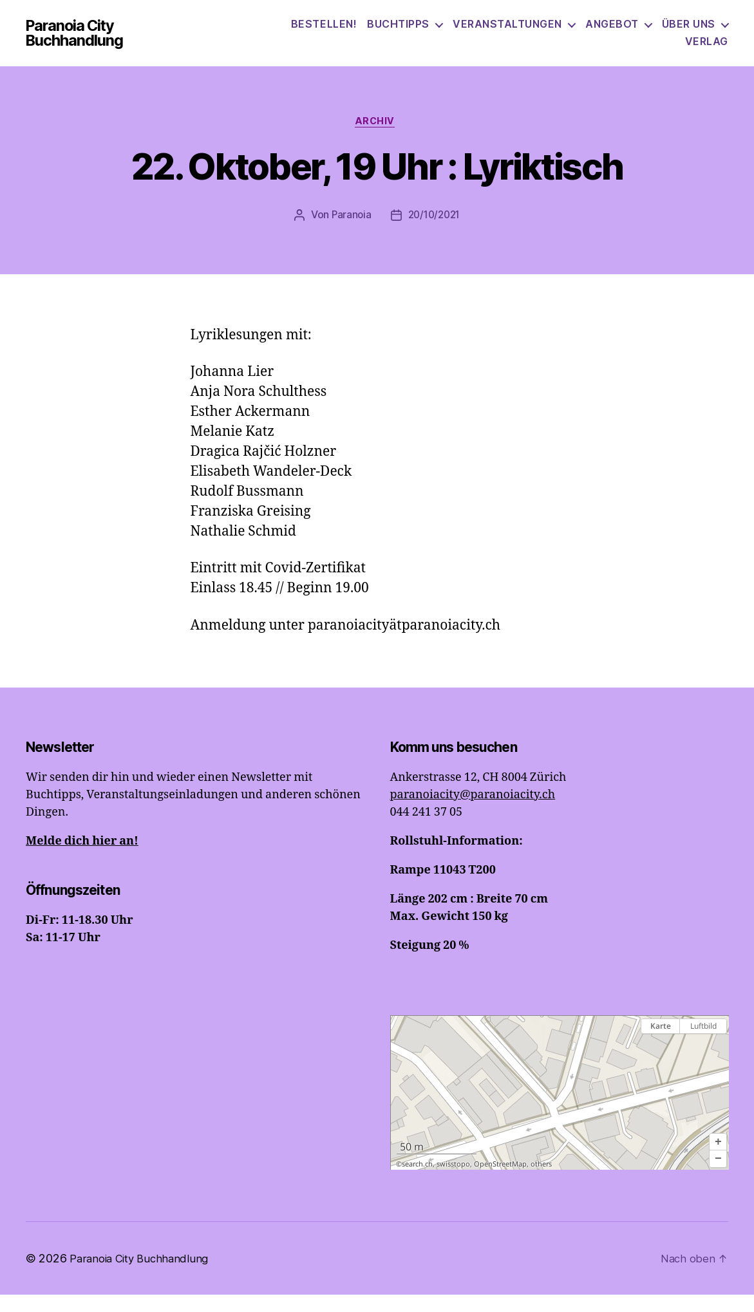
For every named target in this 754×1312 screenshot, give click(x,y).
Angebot (688, 32)
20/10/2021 (434, 233)
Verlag (706, 49)
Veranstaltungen (584, 32)
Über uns (635, 49)
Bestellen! (400, 32)
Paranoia (349, 233)
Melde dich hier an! (82, 858)
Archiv (377, 138)
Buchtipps (475, 32)
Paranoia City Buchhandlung (99, 40)
